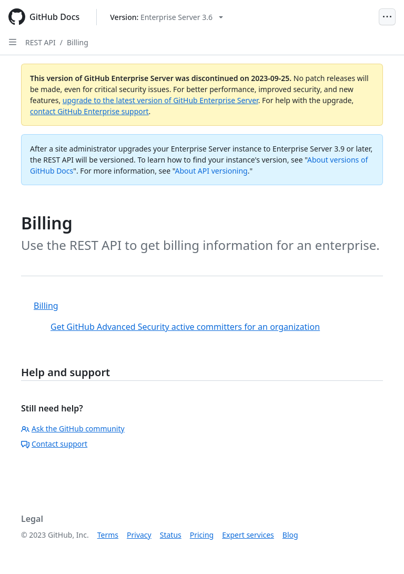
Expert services (248, 535)
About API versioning (211, 171)
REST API (40, 42)
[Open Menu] (387, 16)
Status (170, 535)
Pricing (202, 535)
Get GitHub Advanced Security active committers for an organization (185, 327)
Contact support (54, 444)
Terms (107, 535)
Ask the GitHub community (73, 429)
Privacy (139, 535)
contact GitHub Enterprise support (89, 111)
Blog (290, 535)
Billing (77, 42)
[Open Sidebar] (12, 42)
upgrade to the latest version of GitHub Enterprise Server (160, 100)
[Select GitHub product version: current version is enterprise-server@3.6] (166, 17)
